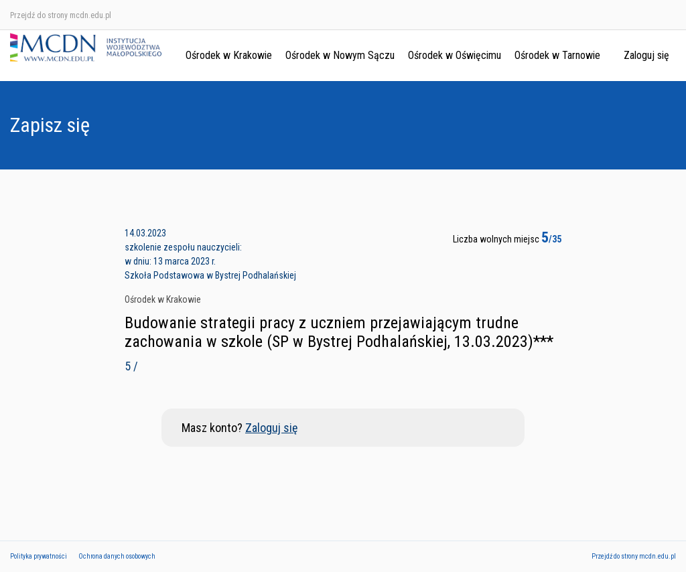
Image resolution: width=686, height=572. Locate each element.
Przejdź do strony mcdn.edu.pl (60, 15)
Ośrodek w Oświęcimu (454, 55)
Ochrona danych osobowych (116, 556)
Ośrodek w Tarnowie (557, 55)
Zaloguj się (646, 55)
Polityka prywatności (38, 556)
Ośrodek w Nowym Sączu (340, 55)
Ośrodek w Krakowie (229, 55)
